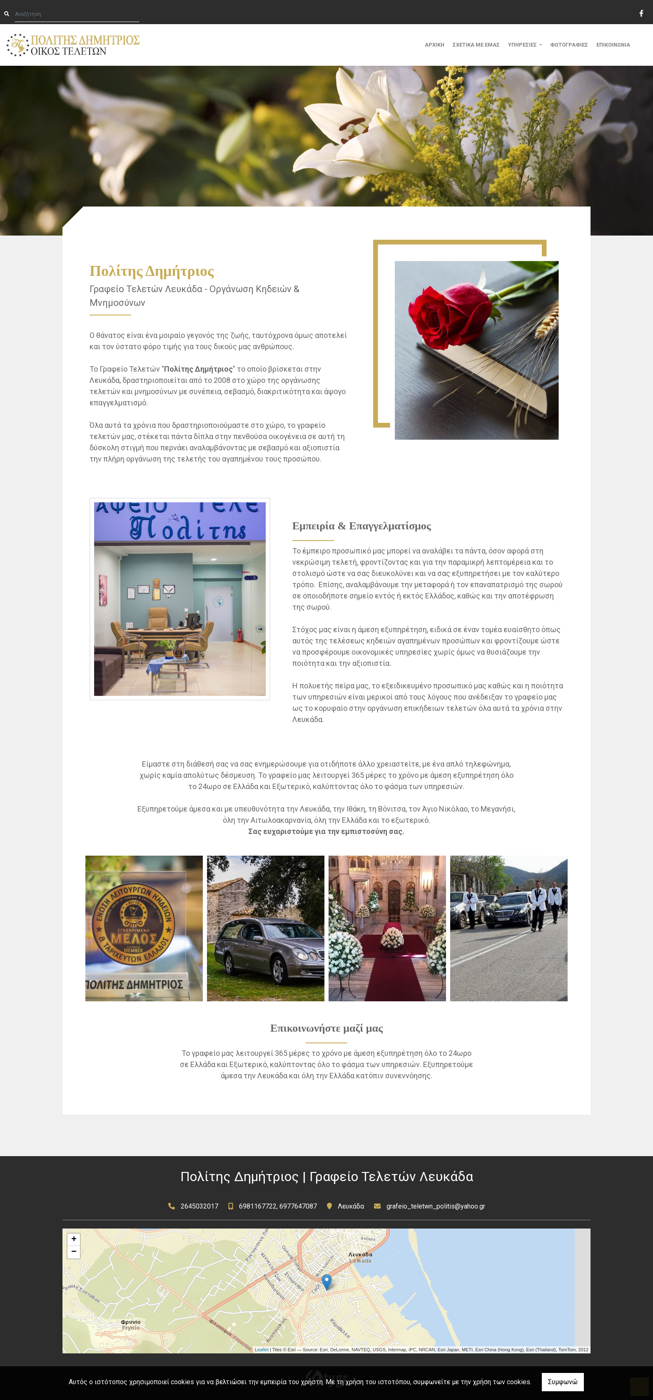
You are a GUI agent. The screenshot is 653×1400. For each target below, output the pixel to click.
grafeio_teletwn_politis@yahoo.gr (435, 1206)
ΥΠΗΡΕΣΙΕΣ (523, 45)
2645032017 (199, 1206)
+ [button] (74, 1240)
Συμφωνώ (563, 1382)
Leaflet (262, 1349)
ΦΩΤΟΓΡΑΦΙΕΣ (569, 45)
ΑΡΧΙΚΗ (434, 45)
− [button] (74, 1252)
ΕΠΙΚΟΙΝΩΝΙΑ (613, 45)
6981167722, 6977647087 (278, 1206)
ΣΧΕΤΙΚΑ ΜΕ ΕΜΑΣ (476, 45)
